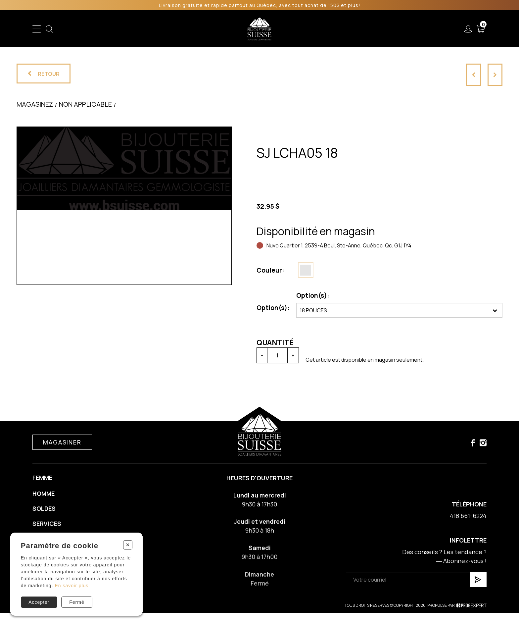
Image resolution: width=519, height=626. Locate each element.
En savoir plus (71, 585)
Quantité (273, 342)
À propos (371, 28)
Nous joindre (413, 28)
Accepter (38, 602)
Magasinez (35, 106)
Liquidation (300, 28)
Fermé (76, 602)
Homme (196, 28)
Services (335, 28)
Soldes (223, 28)
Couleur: (269, 270)
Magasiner (62, 447)
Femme (168, 28)
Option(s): (271, 307)
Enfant (141, 28)
